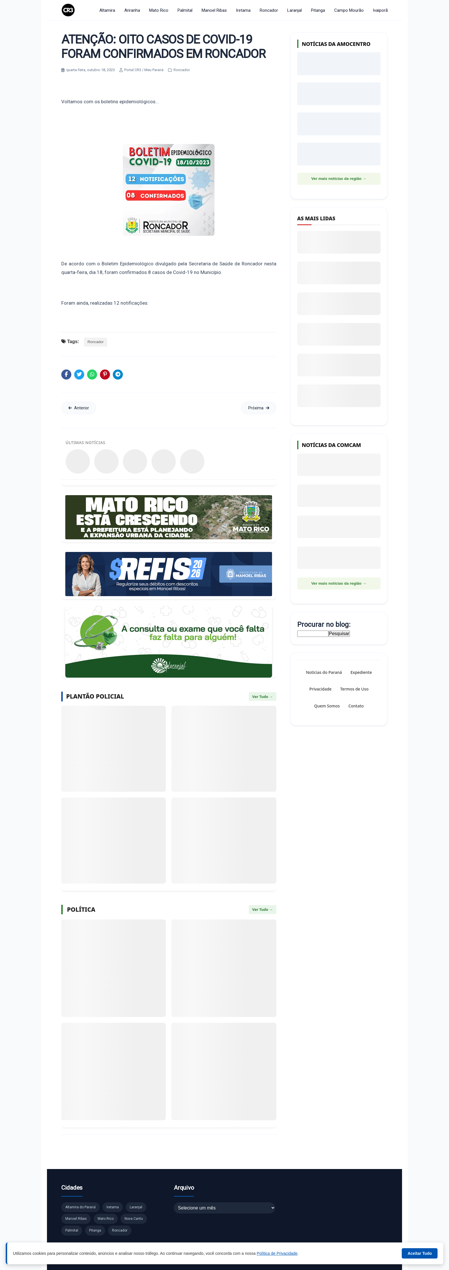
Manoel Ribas (214, 10)
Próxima (258, 408)
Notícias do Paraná (324, 672)
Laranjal (294, 10)
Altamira (107, 10)
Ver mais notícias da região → (339, 178)
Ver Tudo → (262, 696)
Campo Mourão (349, 10)
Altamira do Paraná (80, 1207)
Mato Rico (158, 10)
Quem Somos (327, 705)
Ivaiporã (380, 10)
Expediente (361, 672)
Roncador (269, 10)
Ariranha (132, 10)
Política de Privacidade (277, 1253)
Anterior (78, 408)
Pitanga (318, 10)
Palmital (185, 10)
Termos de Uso (354, 689)
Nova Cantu (134, 1219)
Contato (356, 705)
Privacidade (320, 689)
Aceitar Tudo (419, 1253)
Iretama (243, 10)
